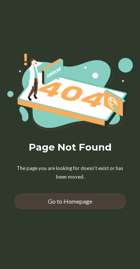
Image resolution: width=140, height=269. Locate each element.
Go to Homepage (70, 201)
